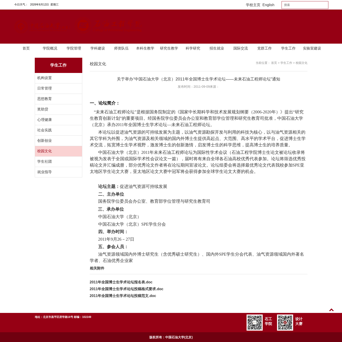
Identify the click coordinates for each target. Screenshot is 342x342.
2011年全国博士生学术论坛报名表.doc (121, 282)
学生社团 (44, 161)
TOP (331, 312)
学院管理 (74, 48)
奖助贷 (42, 109)
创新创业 (44, 140)
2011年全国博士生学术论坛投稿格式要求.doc (126, 289)
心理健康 (44, 120)
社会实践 (44, 130)
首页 (26, 48)
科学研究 (193, 48)
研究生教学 (169, 48)
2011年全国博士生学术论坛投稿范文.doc (123, 296)
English (268, 5)
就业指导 (44, 172)
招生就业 (217, 48)
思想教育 (44, 99)
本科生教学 (145, 48)
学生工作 (288, 48)
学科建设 (97, 48)
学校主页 (253, 5)
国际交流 (240, 48)
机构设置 (44, 78)
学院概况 (50, 48)
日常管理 (44, 88)
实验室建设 (312, 48)
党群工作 (264, 48)
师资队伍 (121, 48)
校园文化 (44, 151)
